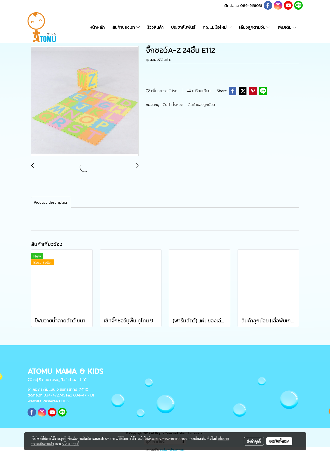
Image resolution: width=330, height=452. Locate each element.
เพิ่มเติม (287, 27)
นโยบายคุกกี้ (70, 443)
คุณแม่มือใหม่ (217, 27)
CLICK (64, 401)
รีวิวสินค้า (155, 27)
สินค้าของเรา (126, 27)
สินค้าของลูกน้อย (201, 104)
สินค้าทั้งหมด (174, 104)
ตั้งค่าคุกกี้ (254, 441)
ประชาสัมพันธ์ (183, 27)
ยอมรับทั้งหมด (279, 441)
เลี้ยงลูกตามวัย (254, 27)
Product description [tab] (51, 202)
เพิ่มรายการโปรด (161, 91)
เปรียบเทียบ (199, 91)
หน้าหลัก (97, 27)
